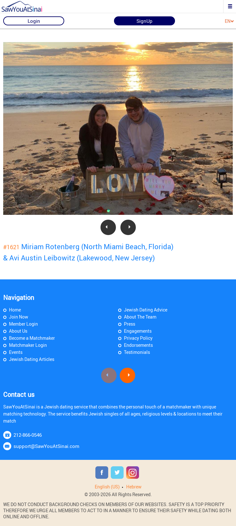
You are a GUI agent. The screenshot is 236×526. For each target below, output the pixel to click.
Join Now (18, 317)
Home (15, 310)
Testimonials (137, 352)
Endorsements (138, 345)
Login (34, 21)
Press (129, 324)
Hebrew (134, 487)
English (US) (107, 487)
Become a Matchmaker (32, 338)
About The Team (140, 317)
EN (229, 21)
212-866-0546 (27, 435)
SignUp (144, 21)
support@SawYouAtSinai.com (46, 446)
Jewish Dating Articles (31, 359)
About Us (18, 331)
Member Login (23, 324)
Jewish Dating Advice (145, 310)
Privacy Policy (138, 338)
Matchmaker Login (28, 345)
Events (15, 352)
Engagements (138, 331)
